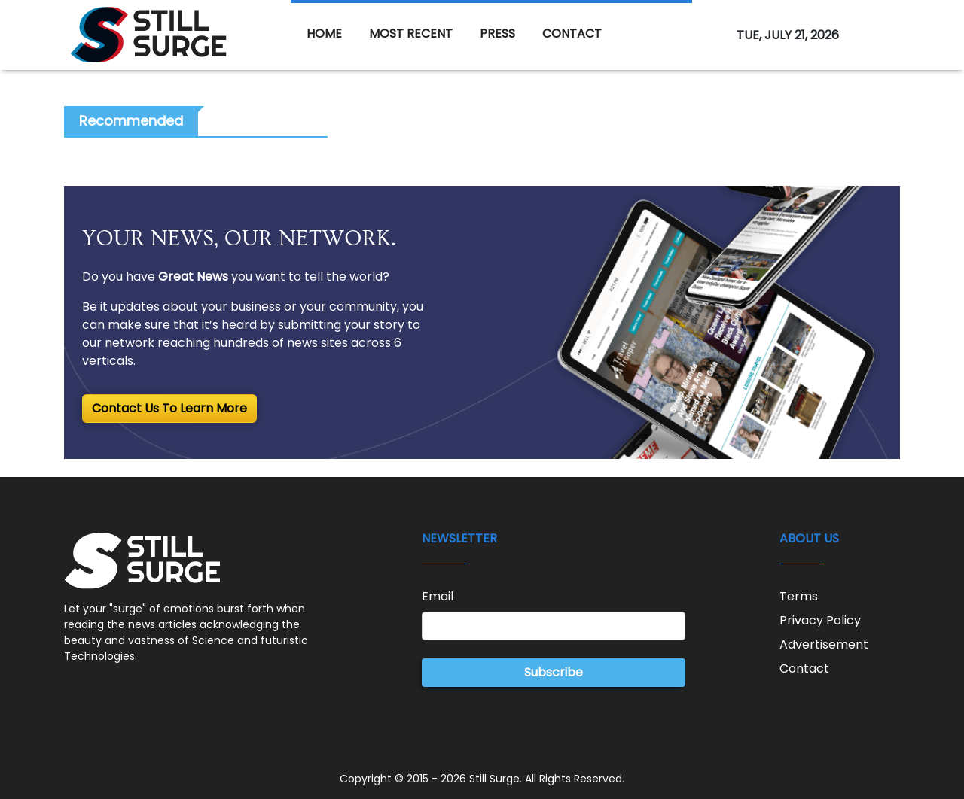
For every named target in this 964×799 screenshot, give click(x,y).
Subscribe (553, 672)
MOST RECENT (411, 33)
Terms (798, 596)
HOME (324, 33)
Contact (804, 668)
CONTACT (572, 33)
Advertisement (823, 644)
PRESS (497, 33)
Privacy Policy (820, 620)
